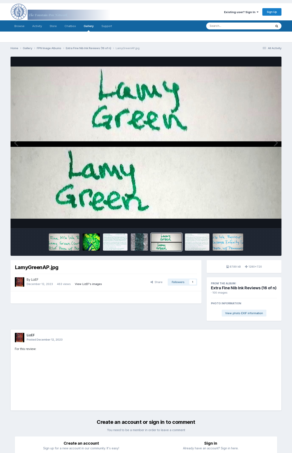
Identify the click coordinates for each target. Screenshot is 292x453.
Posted (45, 339)
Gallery (89, 28)
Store (53, 26)
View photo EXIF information (244, 313)
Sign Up (272, 12)
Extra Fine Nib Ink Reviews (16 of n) (244, 288)
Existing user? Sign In (241, 12)
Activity (37, 26)
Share (157, 282)
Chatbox (70, 26)
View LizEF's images (88, 284)
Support (106, 26)
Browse (19, 26)
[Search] (227, 26)
